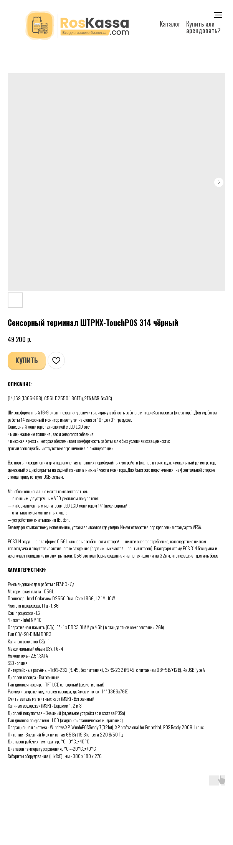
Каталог (170, 23)
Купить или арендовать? (203, 27)
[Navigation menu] (218, 15)
